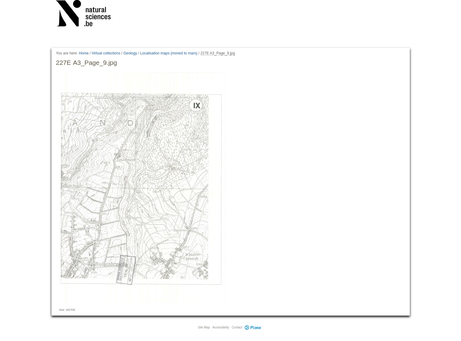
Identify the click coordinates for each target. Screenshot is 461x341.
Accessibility (221, 327)
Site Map (204, 327)
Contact (237, 327)
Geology (130, 53)
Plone (253, 327)
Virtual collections (106, 53)
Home (84, 53)
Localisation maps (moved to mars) (168, 53)
